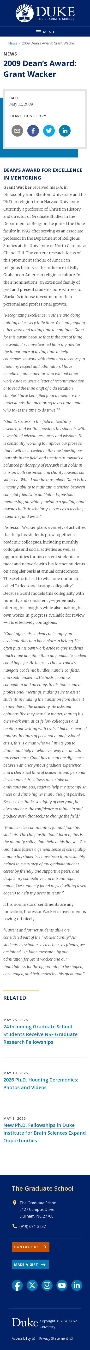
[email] (17, 131)
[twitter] (49, 131)
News (12, 43)
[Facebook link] (17, 1285)
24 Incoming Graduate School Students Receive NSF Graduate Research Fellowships (40, 1034)
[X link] (32, 1285)
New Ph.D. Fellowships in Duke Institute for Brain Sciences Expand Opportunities (44, 1133)
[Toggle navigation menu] (45, 31)
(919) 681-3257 (32, 1226)
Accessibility (21, 1338)
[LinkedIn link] (76, 1285)
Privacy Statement (53, 1338)
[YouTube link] (61, 1285)
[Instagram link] (47, 1285)
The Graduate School (42, 1188)
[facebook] (33, 131)
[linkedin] (65, 131)
